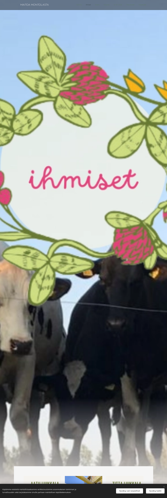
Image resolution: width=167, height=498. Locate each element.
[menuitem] (121, 5)
